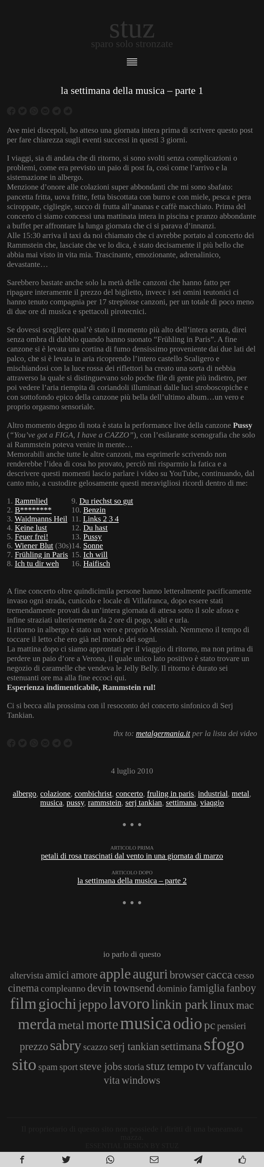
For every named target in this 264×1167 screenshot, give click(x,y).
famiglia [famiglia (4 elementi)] (206, 988)
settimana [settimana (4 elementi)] (181, 1046)
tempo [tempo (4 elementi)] (180, 1066)
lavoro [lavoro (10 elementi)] (129, 1003)
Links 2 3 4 (101, 519)
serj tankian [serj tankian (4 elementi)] (134, 1046)
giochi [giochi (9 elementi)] (57, 1003)
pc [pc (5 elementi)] (210, 1024)
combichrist (93, 793)
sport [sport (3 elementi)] (68, 1067)
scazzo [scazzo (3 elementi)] (95, 1047)
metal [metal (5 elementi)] (71, 1024)
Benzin (94, 510)
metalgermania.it (163, 733)
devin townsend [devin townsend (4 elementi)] (121, 988)
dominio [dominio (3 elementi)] (171, 988)
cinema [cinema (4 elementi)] (23, 988)
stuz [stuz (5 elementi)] (155, 1065)
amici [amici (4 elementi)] (57, 975)
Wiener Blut (34, 545)
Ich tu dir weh (37, 563)
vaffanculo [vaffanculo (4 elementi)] (229, 1066)
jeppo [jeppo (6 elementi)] (92, 1004)
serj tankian (143, 802)
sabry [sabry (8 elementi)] (65, 1045)
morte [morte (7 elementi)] (102, 1024)
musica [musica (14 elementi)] (145, 1023)
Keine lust (31, 527)
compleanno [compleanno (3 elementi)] (63, 988)
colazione (55, 793)
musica (51, 802)
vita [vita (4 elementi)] (112, 1080)
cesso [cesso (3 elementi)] (244, 975)
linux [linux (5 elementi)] (222, 1004)
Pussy (92, 536)
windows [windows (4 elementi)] (141, 1080)
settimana (181, 802)
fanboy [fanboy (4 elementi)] (241, 988)
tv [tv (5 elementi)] (200, 1065)
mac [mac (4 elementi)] (245, 1005)
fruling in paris (170, 793)
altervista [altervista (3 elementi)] (27, 975)
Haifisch (96, 563)
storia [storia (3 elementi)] (134, 1067)
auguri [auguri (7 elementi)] (150, 974)
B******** (33, 510)
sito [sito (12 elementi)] (24, 1064)
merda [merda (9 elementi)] (37, 1024)
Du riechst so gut (106, 501)
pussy (75, 802)
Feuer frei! (31, 536)
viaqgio (212, 802)
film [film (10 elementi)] (23, 1003)
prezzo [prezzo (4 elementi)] (34, 1046)
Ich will (95, 554)
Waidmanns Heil (41, 519)
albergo (24, 793)
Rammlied (31, 501)
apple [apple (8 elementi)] (115, 973)
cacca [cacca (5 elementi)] (219, 974)
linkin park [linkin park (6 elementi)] (179, 1004)
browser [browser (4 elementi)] (187, 975)
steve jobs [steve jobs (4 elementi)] (100, 1066)
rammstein (104, 802)
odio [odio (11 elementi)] (187, 1023)
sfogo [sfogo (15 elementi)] (224, 1044)
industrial (213, 793)
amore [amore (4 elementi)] (84, 975)
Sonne (93, 545)
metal (240, 793)
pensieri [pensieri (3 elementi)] (231, 1026)
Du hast (95, 527)
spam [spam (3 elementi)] (47, 1067)
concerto (129, 793)
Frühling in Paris (41, 554)
